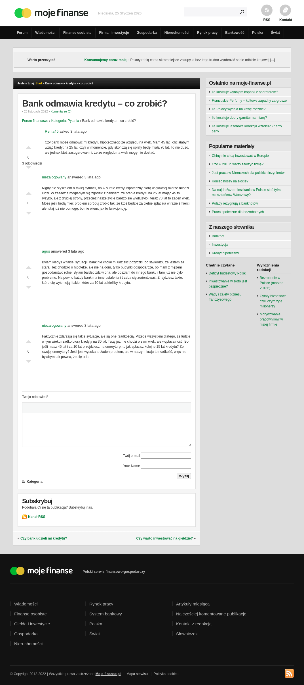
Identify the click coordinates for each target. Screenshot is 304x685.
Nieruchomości (176, 33)
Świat (275, 33)
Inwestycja (220, 245)
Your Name (131, 466)
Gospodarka (147, 33)
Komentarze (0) (60, 111)
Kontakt (285, 20)
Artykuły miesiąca (193, 603)
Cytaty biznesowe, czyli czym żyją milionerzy (273, 301)
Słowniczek (187, 633)
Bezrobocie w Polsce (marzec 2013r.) (271, 283)
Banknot (218, 236)
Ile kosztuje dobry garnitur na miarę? (239, 118)
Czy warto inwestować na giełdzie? (164, 538)
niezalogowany (54, 177)
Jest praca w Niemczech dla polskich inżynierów (248, 173)
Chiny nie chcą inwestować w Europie (240, 156)
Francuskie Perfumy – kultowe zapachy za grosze (249, 101)
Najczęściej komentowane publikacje (211, 613)
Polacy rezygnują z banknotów (235, 203)
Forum (22, 33)
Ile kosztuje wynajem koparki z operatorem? (245, 92)
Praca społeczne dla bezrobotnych (238, 212)
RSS (267, 20)
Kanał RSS (36, 517)
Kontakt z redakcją (194, 623)
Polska (257, 33)
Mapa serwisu (137, 674)
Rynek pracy (207, 33)
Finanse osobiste (77, 33)
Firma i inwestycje (114, 33)
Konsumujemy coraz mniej (105, 60)
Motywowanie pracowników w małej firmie (271, 319)
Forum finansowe (35, 121)
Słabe (28, 214)
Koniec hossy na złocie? (230, 181)
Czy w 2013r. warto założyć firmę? (237, 164)
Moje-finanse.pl (108, 674)
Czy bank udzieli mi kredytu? (43, 538)
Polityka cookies (166, 674)
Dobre (28, 146)
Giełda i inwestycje (32, 623)
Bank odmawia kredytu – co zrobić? (94, 103)
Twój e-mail (131, 456)
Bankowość (234, 33)
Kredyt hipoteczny (225, 253)
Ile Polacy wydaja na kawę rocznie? (238, 109)
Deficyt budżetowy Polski (227, 273)
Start (38, 83)
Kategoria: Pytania (65, 121)
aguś (46, 251)
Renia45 (51, 131)
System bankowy (105, 613)
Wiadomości (45, 33)
